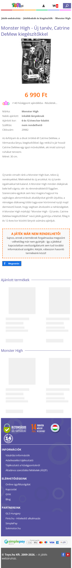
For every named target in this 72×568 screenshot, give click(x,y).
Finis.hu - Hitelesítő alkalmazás (23, 518)
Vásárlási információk (18, 455)
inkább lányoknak (33, 116)
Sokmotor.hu (13, 528)
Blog (8, 499)
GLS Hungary (13, 513)
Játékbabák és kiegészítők (38, 18)
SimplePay (11, 523)
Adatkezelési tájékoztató (19, 460)
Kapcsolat (11, 489)
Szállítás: (7, 125)
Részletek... (51, 103)
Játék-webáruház (11, 18)
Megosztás (13, 263)
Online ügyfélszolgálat (18, 484)
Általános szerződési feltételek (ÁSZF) (26, 470)
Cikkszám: (8, 129)
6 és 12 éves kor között (35, 120)
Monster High (63, 18)
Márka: (6, 111)
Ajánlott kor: (9, 120)
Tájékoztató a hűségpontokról (23, 465)
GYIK (8, 494)
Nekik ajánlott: (10, 116)
